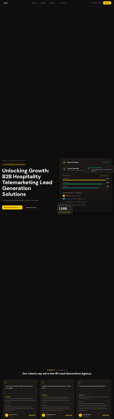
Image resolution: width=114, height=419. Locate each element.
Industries (4, 161)
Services (35, 3)
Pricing (107, 3)
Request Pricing (31, 207)
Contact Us (62, 3)
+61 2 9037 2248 (96, 3)
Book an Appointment (12, 207)
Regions (44, 3)
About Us (53, 3)
